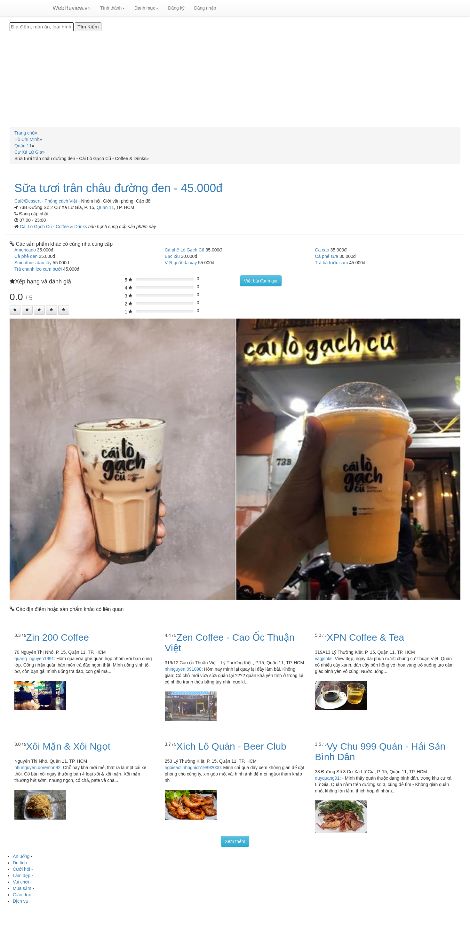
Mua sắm (22, 888)
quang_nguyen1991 (34, 658)
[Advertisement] (235, 79)
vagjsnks (323, 658)
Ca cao (322, 249)
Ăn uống (21, 856)
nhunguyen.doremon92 (37, 767)
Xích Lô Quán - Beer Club (231, 746)
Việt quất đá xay (181, 262)
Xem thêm (235, 841)
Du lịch (20, 862)
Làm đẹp (21, 875)
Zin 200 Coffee (57, 637)
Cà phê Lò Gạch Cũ (184, 249)
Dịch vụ (20, 901)
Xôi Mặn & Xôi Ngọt (68, 746)
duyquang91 (327, 778)
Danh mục (146, 8)
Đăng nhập (205, 8)
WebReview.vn (72, 8)
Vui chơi (21, 881)
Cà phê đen (25, 256)
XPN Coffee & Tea (365, 637)
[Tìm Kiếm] (88, 26)
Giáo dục (22, 894)
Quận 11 (105, 207)
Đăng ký (176, 8)
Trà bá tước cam (331, 262)
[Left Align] (15, 310)
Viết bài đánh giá (260, 280)
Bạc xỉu (172, 256)
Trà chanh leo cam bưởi (38, 269)
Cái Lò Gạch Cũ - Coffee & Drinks (54, 226)
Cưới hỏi (21, 869)
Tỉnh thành (112, 8)
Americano (25, 249)
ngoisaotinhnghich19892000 (193, 767)
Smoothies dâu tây (33, 262)
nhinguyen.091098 (183, 669)
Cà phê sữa (326, 256)
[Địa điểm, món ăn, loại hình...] (42, 26)
